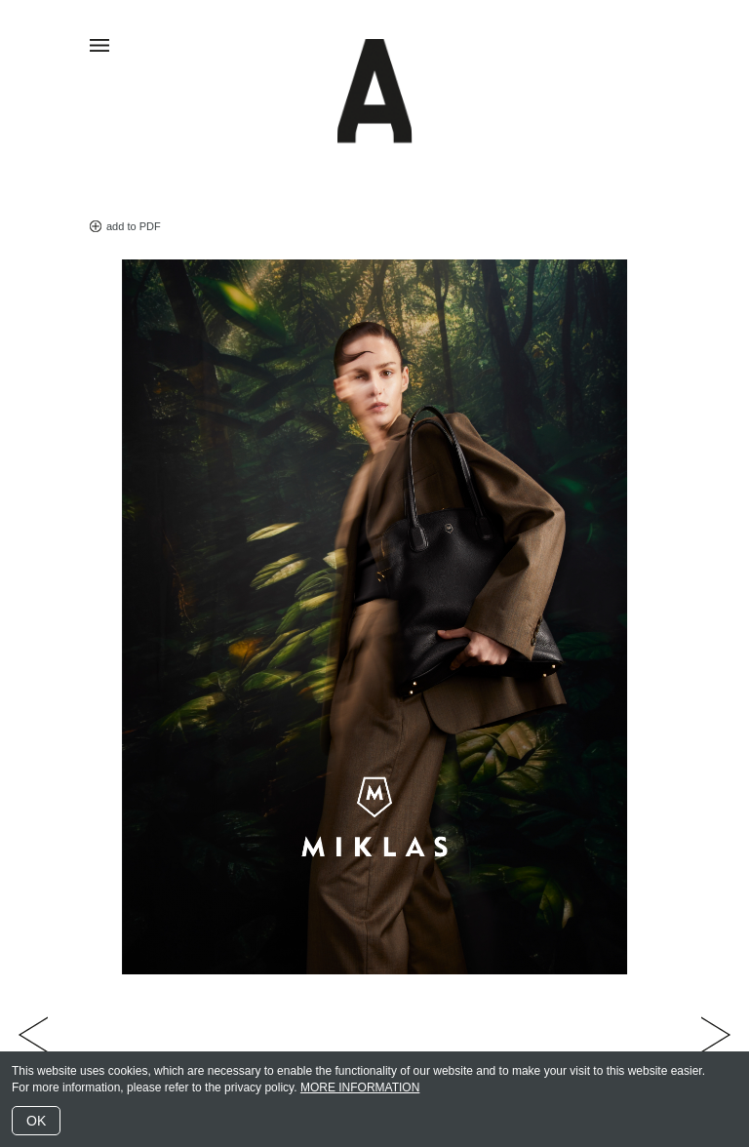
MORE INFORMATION (359, 1087)
